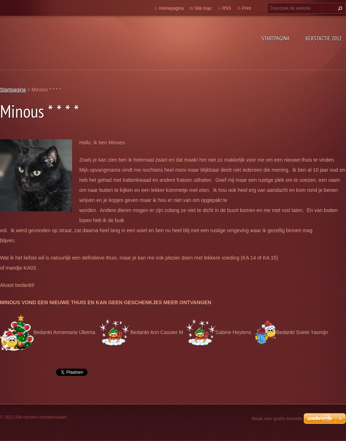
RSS (226, 8)
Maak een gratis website (277, 418)
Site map (202, 8)
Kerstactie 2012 (324, 38)
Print (246, 8)
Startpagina (276, 38)
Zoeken (339, 8)
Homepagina (171, 8)
